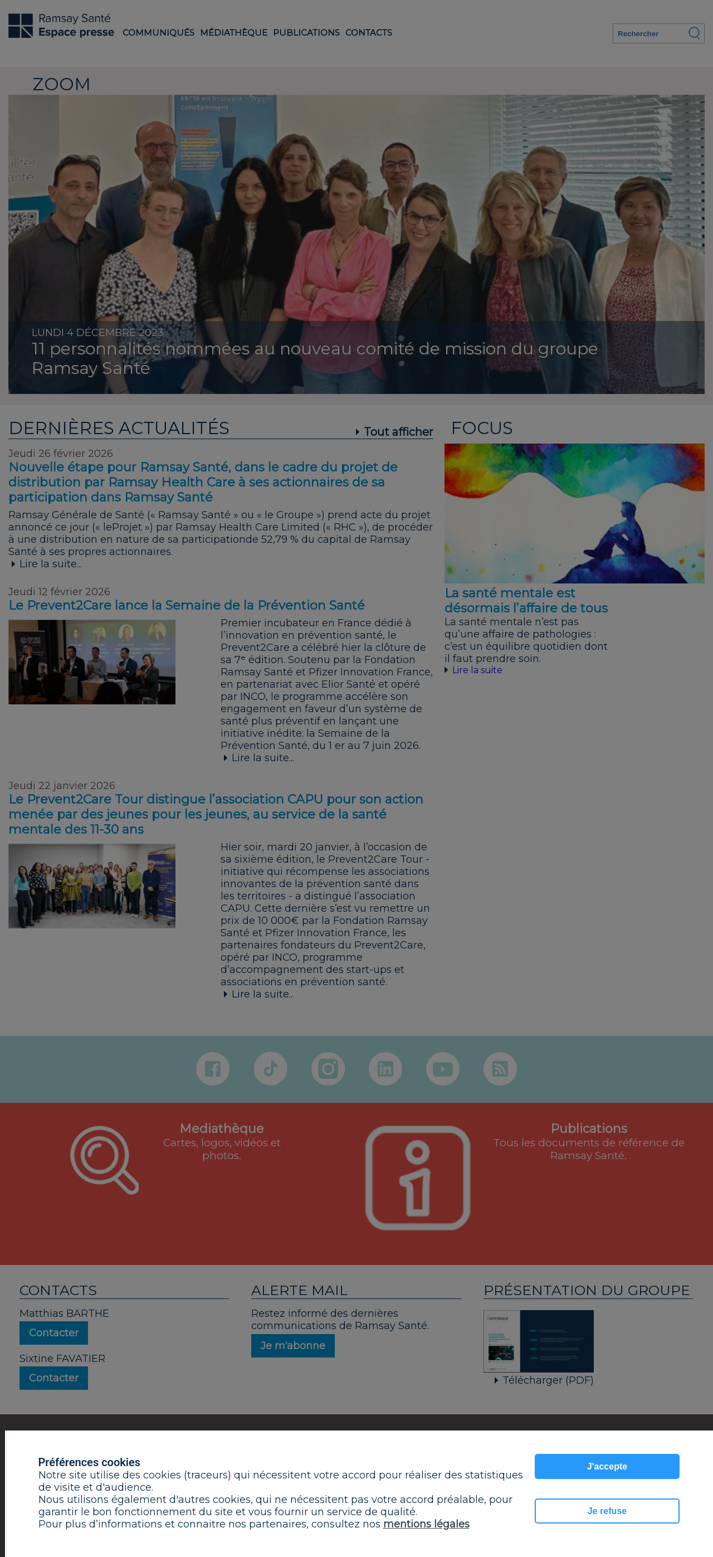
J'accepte (607, 1466)
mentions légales (426, 1524)
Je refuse (607, 1511)
